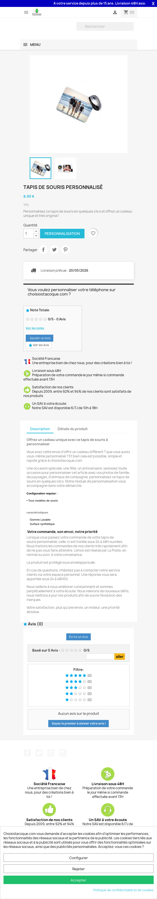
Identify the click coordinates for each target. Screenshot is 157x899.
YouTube (50, 752)
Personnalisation (62, 233)
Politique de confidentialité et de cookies (123, 890)
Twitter (39, 752)
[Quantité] (28, 233)
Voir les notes (35, 328)
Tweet (54, 249)
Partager (43, 249)
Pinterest (65, 249)
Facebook (27, 752)
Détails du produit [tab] (73, 428)
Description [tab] (40, 428)
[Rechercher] (105, 26)
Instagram (62, 752)
